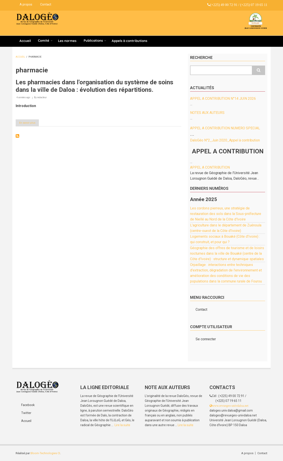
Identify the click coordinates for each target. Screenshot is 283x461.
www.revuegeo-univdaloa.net (230, 405)
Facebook (28, 405)
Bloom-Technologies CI (45, 453)
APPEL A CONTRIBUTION (210, 167)
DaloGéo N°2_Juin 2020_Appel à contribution (225, 140)
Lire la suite (122, 425)
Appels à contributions (129, 41)
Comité (43, 40)
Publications (93, 40)
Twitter (26, 413)
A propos (26, 4)
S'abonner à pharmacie (17, 136)
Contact (45, 4)
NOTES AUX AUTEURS (207, 113)
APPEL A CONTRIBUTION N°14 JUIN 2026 (223, 98)
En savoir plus (29, 123)
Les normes (67, 41)
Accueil (25, 41)
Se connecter (206, 339)
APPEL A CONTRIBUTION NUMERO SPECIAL (225, 128)
